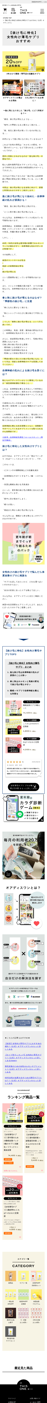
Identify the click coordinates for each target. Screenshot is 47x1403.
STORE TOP (7, 18)
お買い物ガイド (35, 1398)
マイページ (12, 1398)
